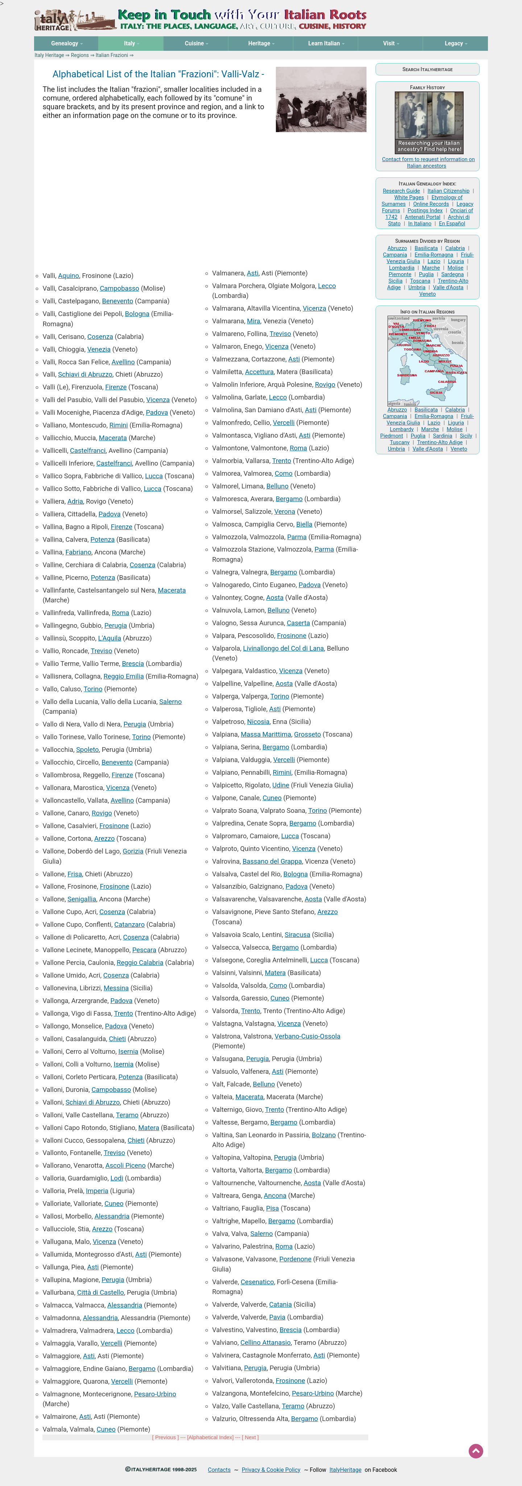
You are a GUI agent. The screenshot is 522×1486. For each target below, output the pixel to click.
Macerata (113, 438)
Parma (297, 537)
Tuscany (400, 442)
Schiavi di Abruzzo (85, 374)
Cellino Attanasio (265, 1342)
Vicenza (158, 400)
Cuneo (114, 1203)
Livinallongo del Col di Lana (283, 648)
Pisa (272, 1208)
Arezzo (104, 838)
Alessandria (112, 1216)
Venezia (99, 349)
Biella (304, 524)
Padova (157, 412)
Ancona (275, 1195)
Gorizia (133, 851)
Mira (253, 321)
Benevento (117, 301)
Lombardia (401, 268)
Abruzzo (397, 248)
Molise (456, 268)
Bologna (137, 314)
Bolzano (324, 1135)
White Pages (409, 197)
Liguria (456, 261)
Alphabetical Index (210, 1437)
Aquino (68, 275)
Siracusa (297, 934)
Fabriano (78, 552)
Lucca (154, 476)
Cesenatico (257, 1282)
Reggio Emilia (124, 676)
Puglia (426, 274)
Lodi (117, 1178)
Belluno (277, 486)
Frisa (74, 874)
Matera (149, 1127)
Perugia (115, 625)
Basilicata (426, 248)
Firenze (116, 387)
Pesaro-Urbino (155, 1394)
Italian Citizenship (448, 191)
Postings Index (425, 210)
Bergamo (142, 1368)
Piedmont (391, 436)
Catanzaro (129, 924)
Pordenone (295, 1259)
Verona (284, 511)
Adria (75, 501)
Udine (280, 785)
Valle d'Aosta (448, 287)
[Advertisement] (205, 196)
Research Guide (401, 191)
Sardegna (452, 274)
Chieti (117, 1039)
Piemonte (400, 274)
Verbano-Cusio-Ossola (308, 1036)
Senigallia (81, 899)
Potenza (103, 539)
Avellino (123, 362)
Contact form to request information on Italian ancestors (428, 162)
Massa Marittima (266, 734)
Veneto (427, 294)
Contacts (219, 1469)
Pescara (144, 950)
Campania (395, 254)
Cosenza (100, 336)
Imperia (97, 1191)
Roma (120, 613)
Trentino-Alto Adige (440, 442)
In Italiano (419, 223)
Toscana (420, 281)
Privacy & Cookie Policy (271, 1469)
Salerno (170, 701)
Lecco (125, 1330)
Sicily (466, 436)
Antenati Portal (422, 217)
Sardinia (442, 436)
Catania (280, 1304)
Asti (141, 1254)
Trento (123, 1013)
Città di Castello (100, 1292)
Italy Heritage (49, 55)
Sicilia (396, 281)
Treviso (101, 651)
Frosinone (114, 826)
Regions (80, 55)
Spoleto (87, 749)
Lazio (434, 261)
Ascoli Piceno (125, 1165)
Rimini (118, 425)
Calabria (455, 248)
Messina (116, 988)
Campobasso (119, 288)
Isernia (128, 1051)
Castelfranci (87, 450)
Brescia (133, 663)
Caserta (298, 623)
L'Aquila (109, 638)
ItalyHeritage (345, 1469)
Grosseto (307, 734)
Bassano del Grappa (272, 861)
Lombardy (402, 429)
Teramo (127, 1115)
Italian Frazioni (112, 55)
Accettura (259, 372)
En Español (452, 223)
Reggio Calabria (140, 962)
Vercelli (111, 1343)
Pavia (277, 1317)
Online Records (431, 204)
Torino (93, 689)
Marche (431, 268)
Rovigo (102, 813)
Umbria (416, 287)
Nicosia (258, 721)
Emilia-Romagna (434, 254)
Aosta (274, 597)
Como (284, 473)
